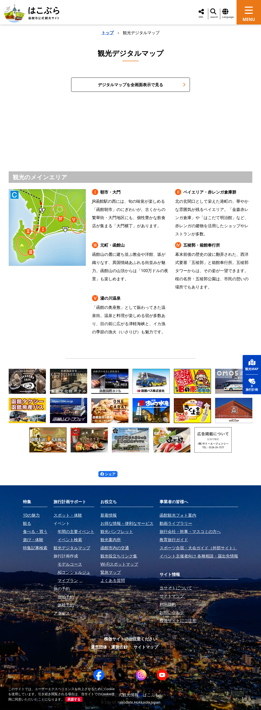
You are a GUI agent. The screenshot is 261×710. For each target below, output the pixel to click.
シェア (108, 474)
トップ (107, 32)
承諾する (74, 699)
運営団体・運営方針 (109, 647)
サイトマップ (146, 647)
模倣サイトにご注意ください (130, 639)
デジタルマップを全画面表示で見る (142, 84)
